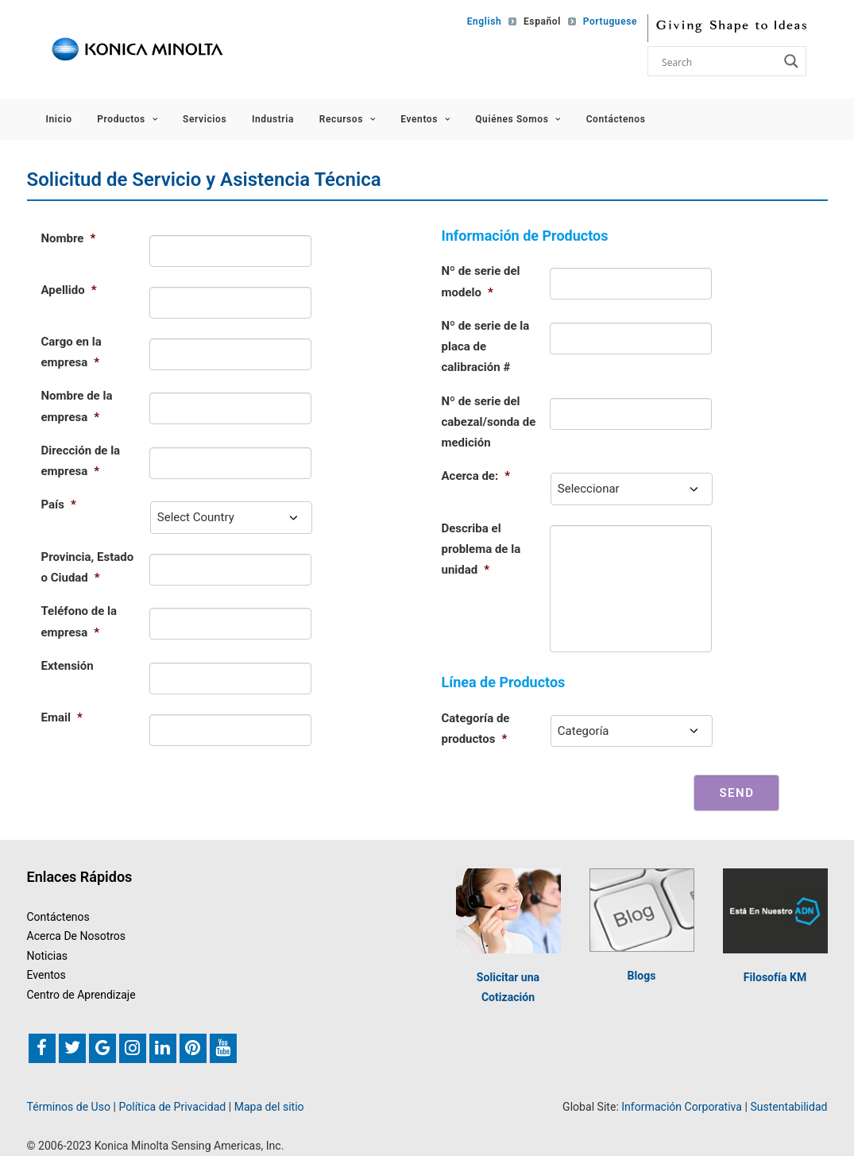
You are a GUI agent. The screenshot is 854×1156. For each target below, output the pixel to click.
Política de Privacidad (172, 1106)
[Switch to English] (481, 21)
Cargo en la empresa (71, 351)
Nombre (68, 238)
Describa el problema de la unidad (481, 549)
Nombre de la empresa (77, 406)
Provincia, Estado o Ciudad (87, 567)
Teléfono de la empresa (79, 621)
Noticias (47, 955)
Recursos (347, 119)
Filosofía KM (775, 977)
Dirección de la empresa (81, 460)
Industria (273, 119)
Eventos (425, 119)
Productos (127, 119)
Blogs (642, 975)
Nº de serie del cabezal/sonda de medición (489, 422)
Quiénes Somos (518, 119)
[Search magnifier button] (791, 61)
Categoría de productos (476, 728)
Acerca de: (476, 476)
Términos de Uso (69, 1106)
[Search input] (718, 61)
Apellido (69, 290)
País (58, 504)
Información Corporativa (681, 1106)
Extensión (67, 666)
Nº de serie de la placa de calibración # (486, 347)
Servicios (204, 119)
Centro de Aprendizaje (81, 994)
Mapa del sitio (269, 1106)
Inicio (59, 119)
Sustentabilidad (788, 1106)
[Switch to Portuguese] (604, 21)
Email (62, 717)
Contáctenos (616, 119)
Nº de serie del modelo (481, 281)
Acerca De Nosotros (76, 936)
